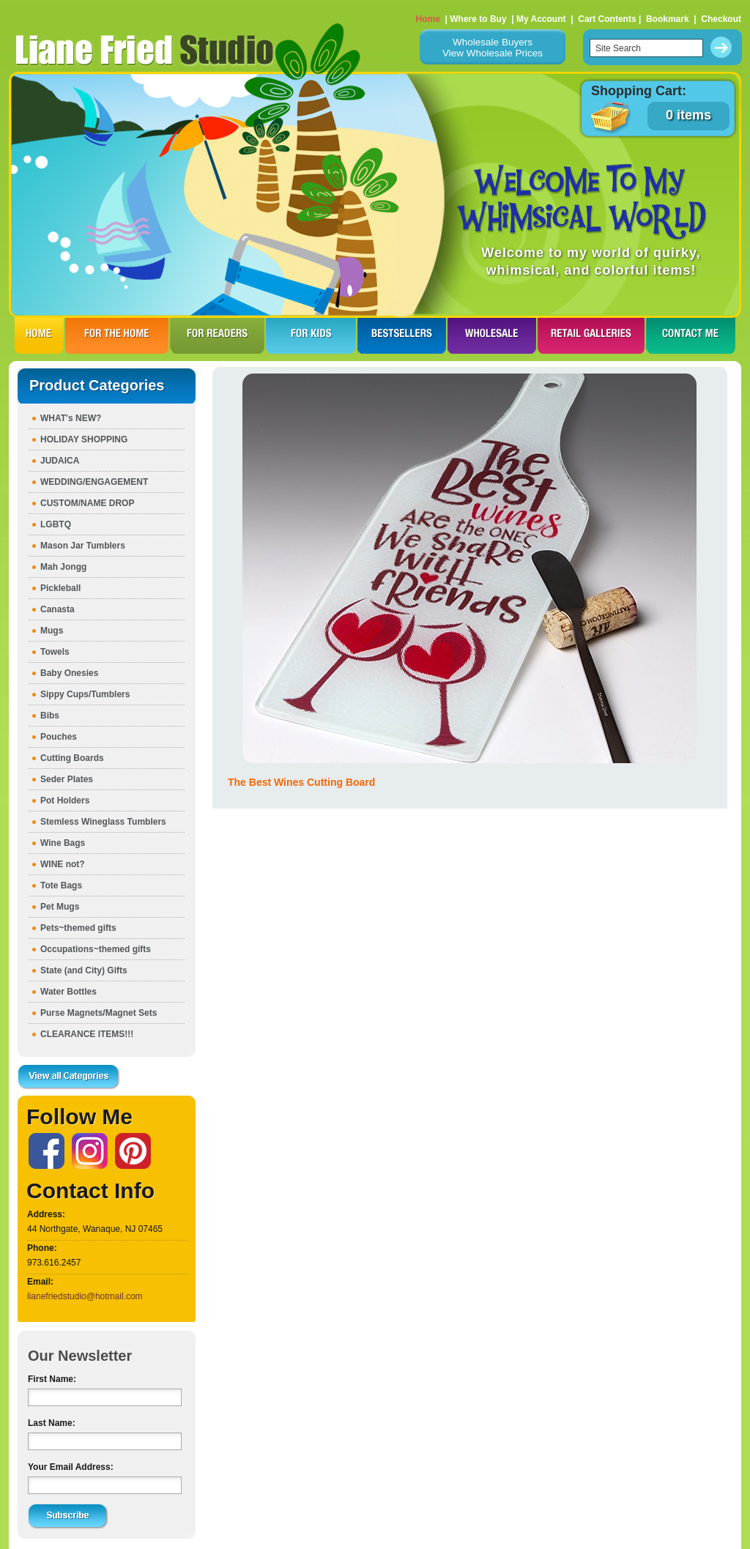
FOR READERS (217, 335)
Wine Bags (62, 843)
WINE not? (62, 864)
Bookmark (667, 19)
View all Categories (69, 1077)
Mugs (51, 630)
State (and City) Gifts (83, 970)
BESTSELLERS (401, 335)
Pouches (58, 737)
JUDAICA (59, 461)
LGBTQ (55, 524)
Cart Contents (607, 19)
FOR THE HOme (116, 335)
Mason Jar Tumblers (82, 546)
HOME (39, 335)
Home (428, 19)
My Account (541, 19)
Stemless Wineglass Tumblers (103, 822)
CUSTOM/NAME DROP (87, 503)
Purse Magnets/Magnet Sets (98, 1013)
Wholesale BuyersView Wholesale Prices (492, 48)
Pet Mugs (59, 907)
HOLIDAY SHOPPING (83, 439)
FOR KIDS (311, 335)
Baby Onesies (69, 673)
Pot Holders (64, 800)
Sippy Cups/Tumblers (85, 694)
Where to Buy (478, 19)
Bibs (49, 715)
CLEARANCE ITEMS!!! (86, 1034)
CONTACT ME (690, 335)
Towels (55, 652)
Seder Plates (66, 779)
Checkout (721, 19)
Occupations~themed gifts (95, 949)
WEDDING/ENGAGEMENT (94, 482)
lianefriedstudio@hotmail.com (85, 1296)
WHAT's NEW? (70, 418)
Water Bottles (68, 992)
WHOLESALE (492, 335)
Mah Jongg (63, 567)
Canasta (57, 609)
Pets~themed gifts (78, 928)
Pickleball (60, 588)
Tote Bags (61, 885)
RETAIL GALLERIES (591, 335)
